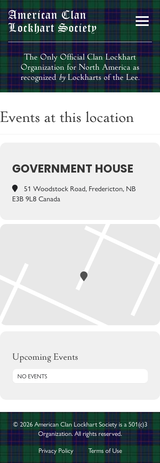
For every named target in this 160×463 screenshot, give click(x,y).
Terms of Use (105, 450)
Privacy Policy (55, 450)
